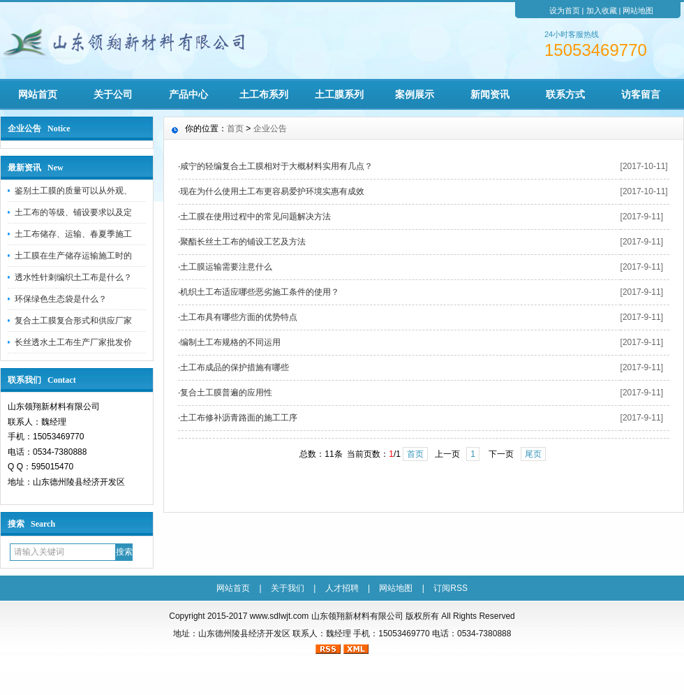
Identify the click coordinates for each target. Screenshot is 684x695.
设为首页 (564, 10)
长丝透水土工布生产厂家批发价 (73, 342)
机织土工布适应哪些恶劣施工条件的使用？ (259, 292)
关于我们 (287, 588)
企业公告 (270, 128)
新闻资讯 (490, 94)
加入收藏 (601, 10)
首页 (235, 128)
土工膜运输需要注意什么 (226, 267)
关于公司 (113, 94)
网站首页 (37, 94)
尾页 (533, 454)
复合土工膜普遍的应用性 (226, 392)
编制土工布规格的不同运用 (230, 342)
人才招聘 (342, 588)
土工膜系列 (339, 94)
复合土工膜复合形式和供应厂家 (73, 320)
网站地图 (638, 10)
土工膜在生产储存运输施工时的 (73, 256)
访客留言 (640, 94)
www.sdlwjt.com (279, 616)
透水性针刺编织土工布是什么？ (73, 277)
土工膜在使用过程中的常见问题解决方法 (255, 216)
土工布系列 (263, 94)
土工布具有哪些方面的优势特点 (238, 317)
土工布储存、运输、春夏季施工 (73, 234)
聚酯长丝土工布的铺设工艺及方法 (243, 242)
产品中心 (188, 94)
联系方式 (565, 94)
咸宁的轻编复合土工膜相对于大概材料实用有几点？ (276, 166)
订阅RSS (450, 588)
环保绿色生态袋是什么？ (61, 299)
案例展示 (414, 94)
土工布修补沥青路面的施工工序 (238, 418)
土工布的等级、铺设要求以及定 (73, 212)
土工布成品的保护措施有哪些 (234, 367)
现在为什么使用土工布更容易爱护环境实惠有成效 (272, 191)
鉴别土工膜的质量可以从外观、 (73, 191)
